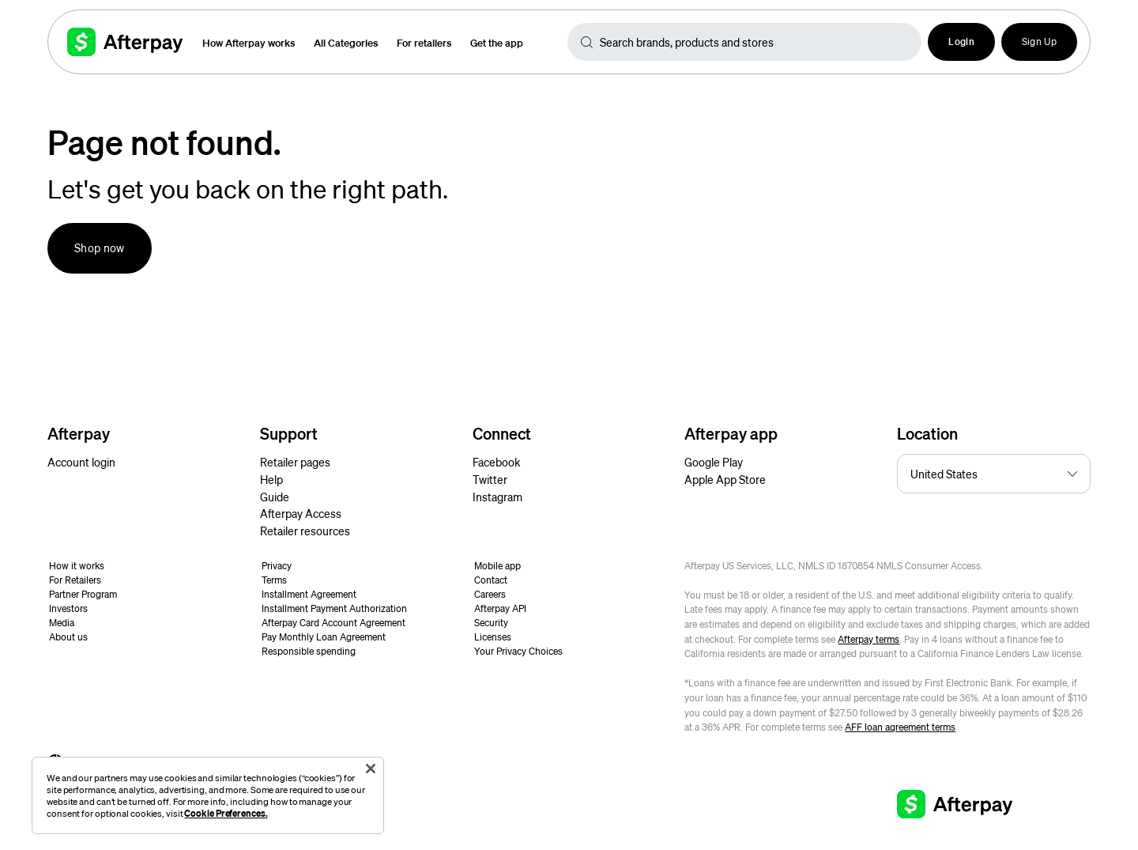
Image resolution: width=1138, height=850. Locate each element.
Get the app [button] (496, 42)
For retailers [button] (424, 42)
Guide (274, 496)
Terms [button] (274, 580)
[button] (961, 42)
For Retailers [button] (75, 580)
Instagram (497, 496)
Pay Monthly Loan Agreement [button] (324, 637)
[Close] (370, 768)
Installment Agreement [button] (309, 594)
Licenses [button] (492, 637)
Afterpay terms (868, 639)
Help (271, 479)
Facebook (496, 462)
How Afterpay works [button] (248, 42)
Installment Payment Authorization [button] (334, 608)
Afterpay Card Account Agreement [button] (333, 623)
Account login (81, 462)
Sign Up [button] (1039, 41)
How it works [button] (76, 566)
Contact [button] (490, 580)
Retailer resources (305, 530)
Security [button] (491, 623)
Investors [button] (68, 608)
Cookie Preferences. (225, 813)
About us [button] (68, 637)
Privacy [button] (277, 566)
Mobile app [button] (497, 566)
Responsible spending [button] (309, 651)
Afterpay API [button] (500, 608)
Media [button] (61, 623)
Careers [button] (490, 594)
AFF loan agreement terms (900, 727)
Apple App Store (725, 479)
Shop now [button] (99, 247)
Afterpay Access (300, 513)
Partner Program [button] (83, 594)
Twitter (490, 479)
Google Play (713, 462)
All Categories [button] (346, 42)
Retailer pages (295, 462)
